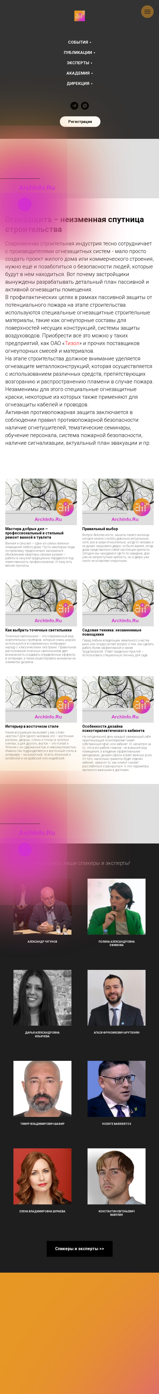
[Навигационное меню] (147, 11)
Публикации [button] (78, 52)
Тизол (72, 343)
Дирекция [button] (78, 83)
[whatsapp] (85, 106)
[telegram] (74, 106)
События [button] (78, 42)
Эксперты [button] (78, 63)
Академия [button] (78, 73)
